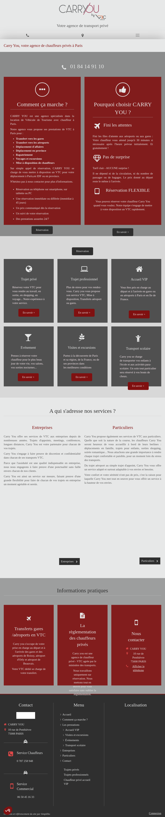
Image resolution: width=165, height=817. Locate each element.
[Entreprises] (42, 531)
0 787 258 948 (25, 760)
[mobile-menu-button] (137, 35)
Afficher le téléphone (138, 668)
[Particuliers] (122, 530)
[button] (7, 810)
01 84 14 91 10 (87, 66)
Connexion (155, 813)
